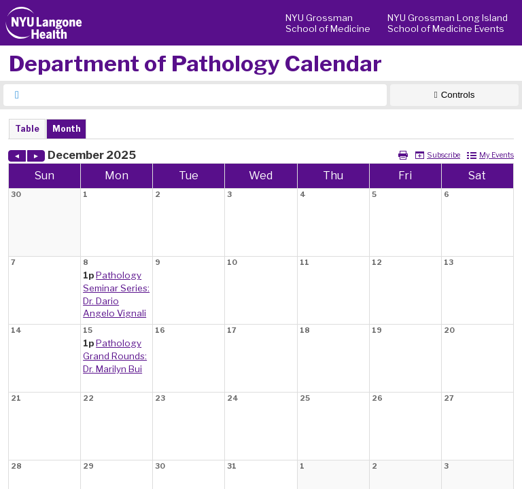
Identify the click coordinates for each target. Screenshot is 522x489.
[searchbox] (207, 95)
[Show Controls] (454, 95)
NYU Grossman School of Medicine (327, 23)
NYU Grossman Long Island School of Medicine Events (447, 23)
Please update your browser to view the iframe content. (261, 128)
